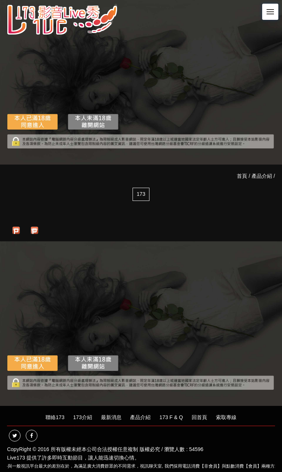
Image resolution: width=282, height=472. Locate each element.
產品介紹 (262, 176)
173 (141, 194)
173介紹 (82, 417)
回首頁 (199, 417)
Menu (272, 8)
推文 (33, 231)
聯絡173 (55, 417)
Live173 (16, 458)
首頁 (242, 176)
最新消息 (111, 417)
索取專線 (226, 417)
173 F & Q (171, 417)
